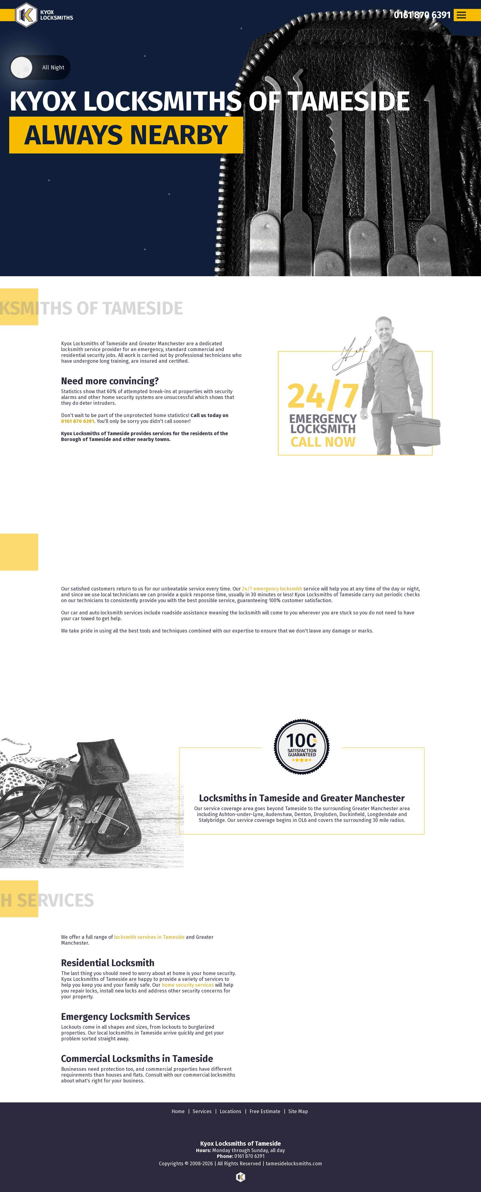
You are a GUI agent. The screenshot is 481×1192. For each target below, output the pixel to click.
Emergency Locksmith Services (125, 1016)
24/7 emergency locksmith (272, 589)
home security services (188, 985)
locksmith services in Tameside (149, 937)
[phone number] (422, 15)
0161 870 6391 (77, 421)
